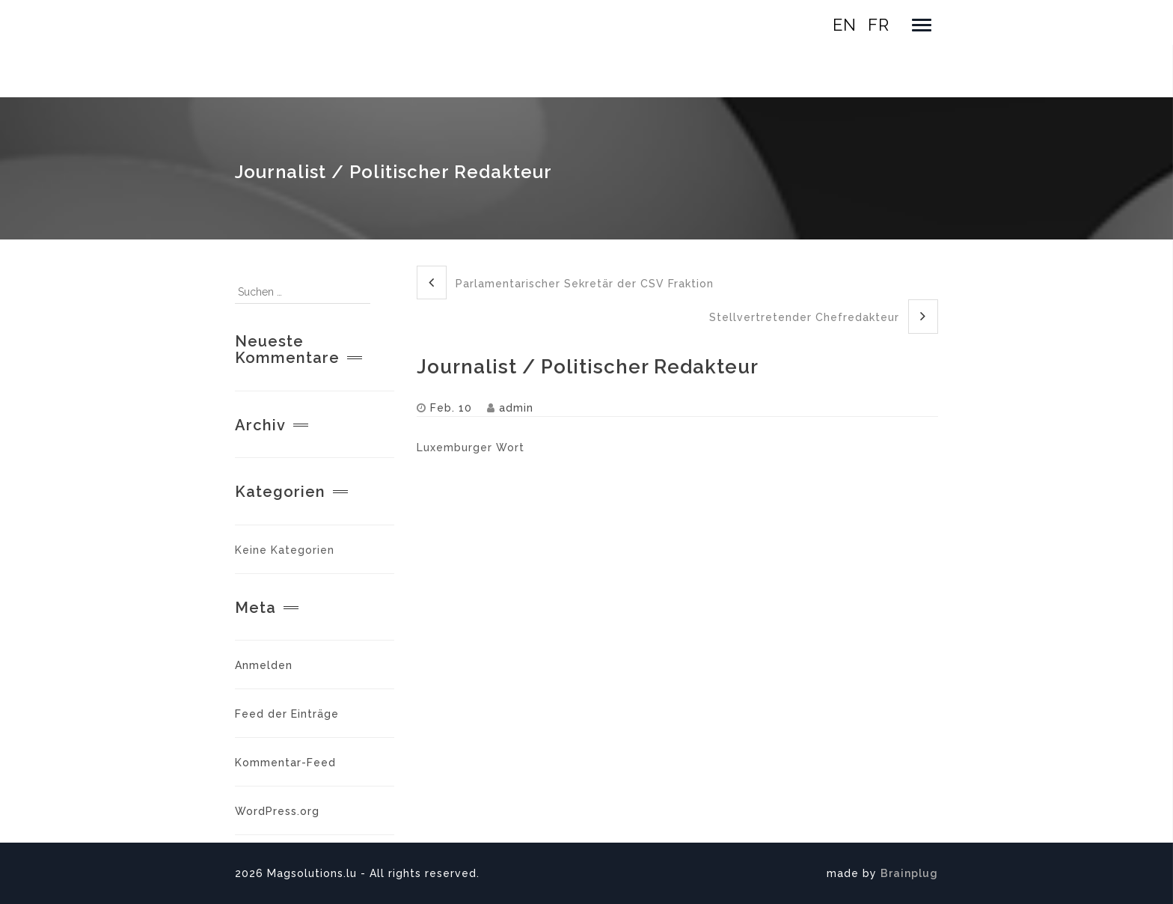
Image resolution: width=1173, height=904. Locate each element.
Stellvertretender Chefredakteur (823, 316)
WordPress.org (277, 811)
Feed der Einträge (287, 714)
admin (516, 408)
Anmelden (264, 665)
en (845, 24)
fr (878, 24)
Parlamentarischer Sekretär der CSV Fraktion (565, 282)
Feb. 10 (451, 408)
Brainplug (909, 873)
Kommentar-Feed (285, 763)
